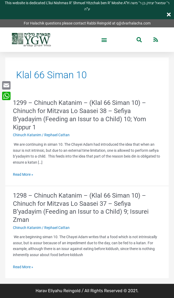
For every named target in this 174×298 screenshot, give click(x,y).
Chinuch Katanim (27, 135)
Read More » (23, 175)
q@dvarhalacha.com (133, 23)
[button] (104, 39)
